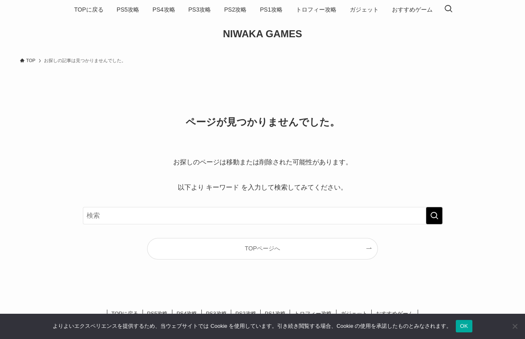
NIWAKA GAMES (262, 34)
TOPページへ (262, 248)
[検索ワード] (263, 215)
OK (464, 326)
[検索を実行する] (434, 215)
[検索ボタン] (448, 9)
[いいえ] (514, 326)
